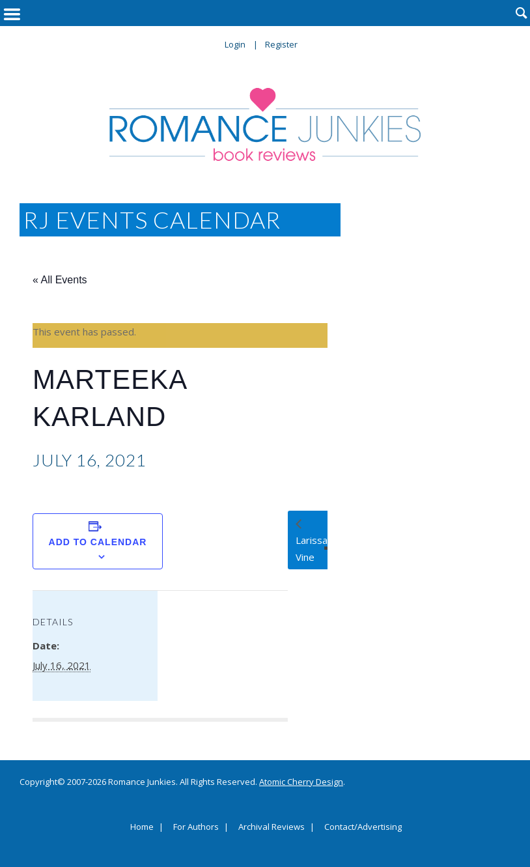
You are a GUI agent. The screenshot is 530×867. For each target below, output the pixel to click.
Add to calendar (98, 542)
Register (281, 44)
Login (235, 44)
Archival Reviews (271, 827)
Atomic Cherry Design (301, 782)
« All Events (60, 279)
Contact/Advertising (363, 827)
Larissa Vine (312, 548)
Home (142, 827)
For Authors (196, 827)
